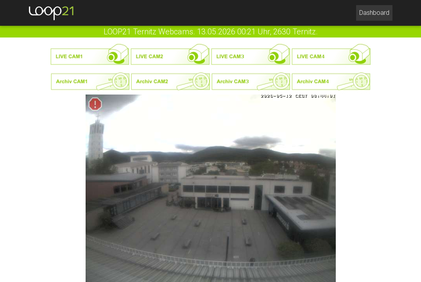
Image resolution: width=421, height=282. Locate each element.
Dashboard (375, 12)
